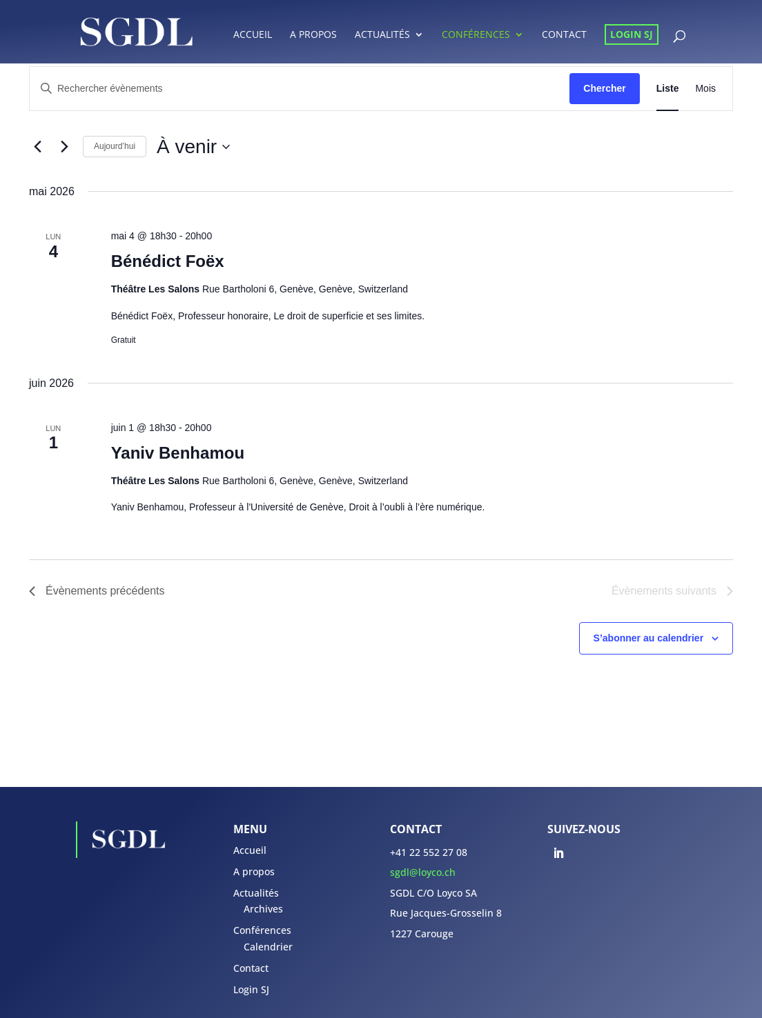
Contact (564, 35)
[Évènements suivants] (64, 147)
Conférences (476, 35)
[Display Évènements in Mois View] (705, 88)
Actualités (382, 35)
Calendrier (268, 946)
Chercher (604, 88)
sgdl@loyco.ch (423, 872)
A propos (313, 35)
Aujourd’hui (114, 146)
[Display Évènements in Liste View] (667, 88)
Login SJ (631, 34)
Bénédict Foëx (167, 261)
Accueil (252, 35)
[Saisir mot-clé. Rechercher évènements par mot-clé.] (299, 88)
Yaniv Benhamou (177, 452)
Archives (263, 908)
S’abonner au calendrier (649, 637)
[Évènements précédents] (37, 147)
